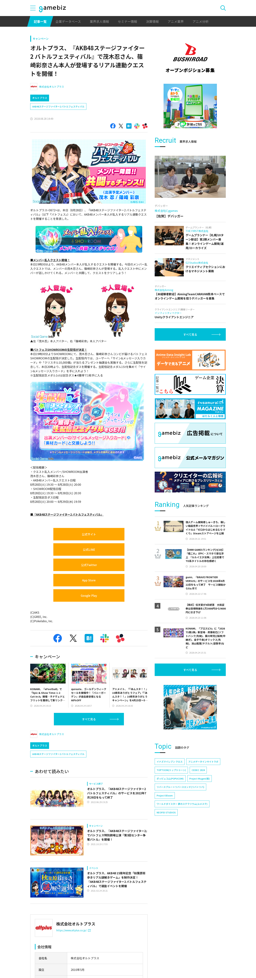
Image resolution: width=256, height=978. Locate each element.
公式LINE (89, 549)
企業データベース (68, 21)
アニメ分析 (201, 21)
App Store (89, 580)
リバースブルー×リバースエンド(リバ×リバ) (180, 787)
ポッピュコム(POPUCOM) (170, 778)
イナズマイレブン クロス (170, 761)
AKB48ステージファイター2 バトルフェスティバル (58, 106)
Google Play (89, 595)
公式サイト (89, 534)
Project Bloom (165, 795)
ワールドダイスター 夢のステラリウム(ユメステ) (182, 804)
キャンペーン (41, 38)
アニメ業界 (176, 21)
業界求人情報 (99, 21)
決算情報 (152, 21)
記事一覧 (40, 21)
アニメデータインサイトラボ (203, 761)
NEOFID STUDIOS (166, 812)
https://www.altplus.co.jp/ (73, 930)
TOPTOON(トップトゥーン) (171, 770)
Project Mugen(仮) (199, 778)
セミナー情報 (127, 21)
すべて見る (89, 719)
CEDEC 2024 (198, 770)
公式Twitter (89, 565)
